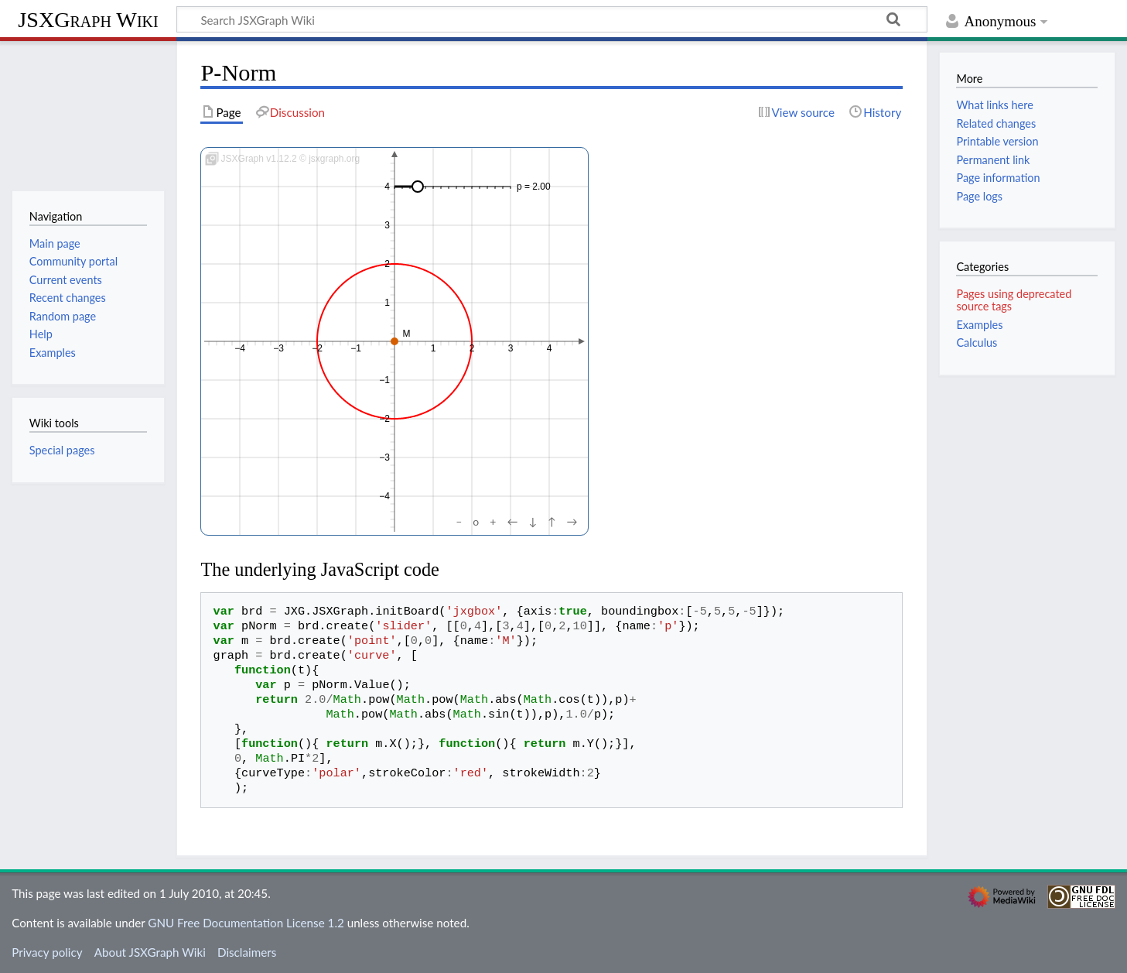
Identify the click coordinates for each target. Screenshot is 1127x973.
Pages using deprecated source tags (1013, 300)
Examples (979, 324)
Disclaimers (246, 952)
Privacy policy (47, 952)
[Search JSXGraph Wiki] (552, 19)
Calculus (976, 342)
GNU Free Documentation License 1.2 (245, 923)
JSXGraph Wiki (88, 20)
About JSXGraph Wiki (150, 952)
